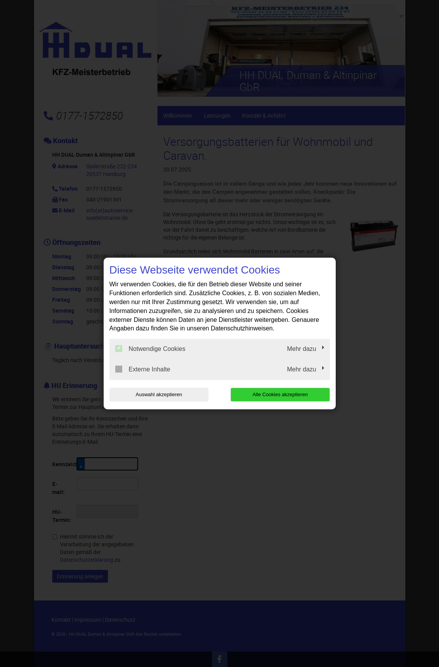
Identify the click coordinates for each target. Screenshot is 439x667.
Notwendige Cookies (150, 348)
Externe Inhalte (143, 369)
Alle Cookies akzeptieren (280, 394)
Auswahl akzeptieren (159, 394)
